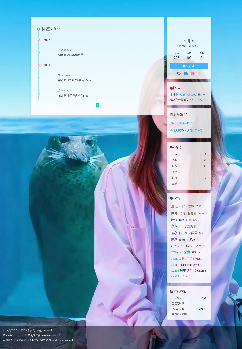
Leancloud (185, 264)
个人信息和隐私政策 (186, 94)
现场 (174, 239)
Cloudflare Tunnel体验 (71, 54)
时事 (183, 270)
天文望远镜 (189, 226)
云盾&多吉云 (28, 330)
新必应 (175, 246)
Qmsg (196, 264)
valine (174, 264)
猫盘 (187, 252)
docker (202, 213)
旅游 (174, 220)
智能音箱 (177, 252)
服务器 (192, 213)
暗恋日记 (177, 233)
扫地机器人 (193, 220)
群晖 (194, 233)
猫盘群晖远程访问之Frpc (73, 95)
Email (193, 99)
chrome (201, 270)
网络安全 (188, 258)
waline (175, 270)
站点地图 (8, 340)
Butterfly (48, 330)
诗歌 (199, 206)
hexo (181, 239)
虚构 (191, 206)
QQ (200, 99)
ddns (199, 258)
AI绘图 (200, 246)
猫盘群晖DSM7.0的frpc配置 (74, 80)
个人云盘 (18, 340)
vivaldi (175, 276)
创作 (182, 206)
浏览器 (191, 270)
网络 (174, 213)
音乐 (201, 233)
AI (182, 246)
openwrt (176, 258)
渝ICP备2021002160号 (15, 335)
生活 (174, 206)
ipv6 (201, 252)
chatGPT (190, 246)
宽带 (195, 252)
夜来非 (176, 226)
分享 (182, 213)
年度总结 (192, 239)
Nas (187, 233)
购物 (181, 220)
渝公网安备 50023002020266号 (44, 335)
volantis (185, 276)
